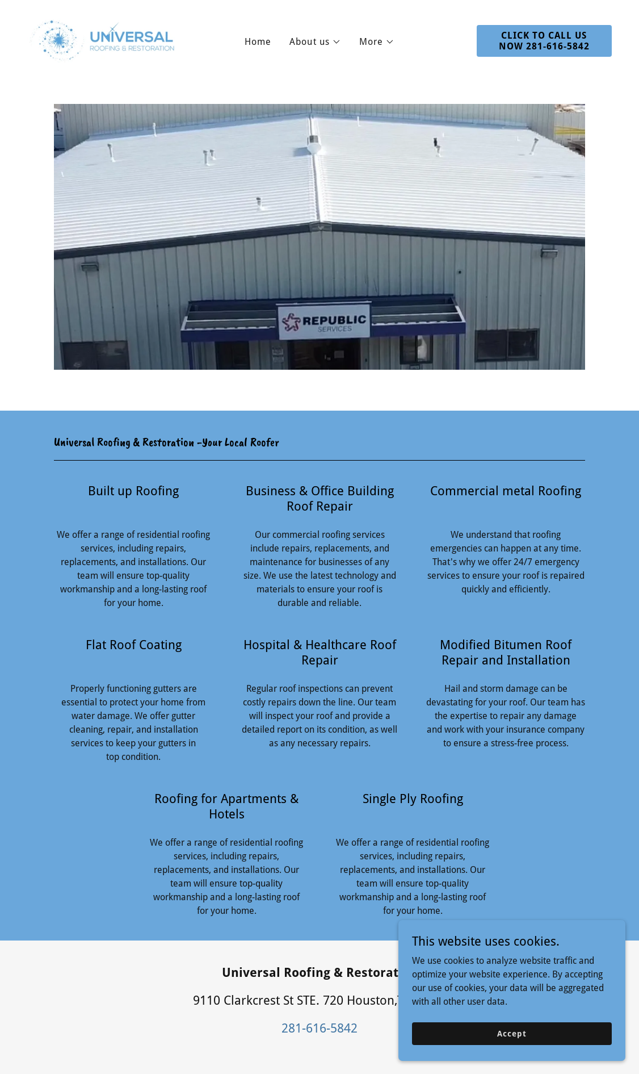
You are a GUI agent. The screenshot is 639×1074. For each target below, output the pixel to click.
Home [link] (258, 41)
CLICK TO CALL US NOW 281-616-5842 (544, 41)
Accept (511, 1033)
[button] (314, 42)
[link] (103, 40)
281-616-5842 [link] (319, 1028)
